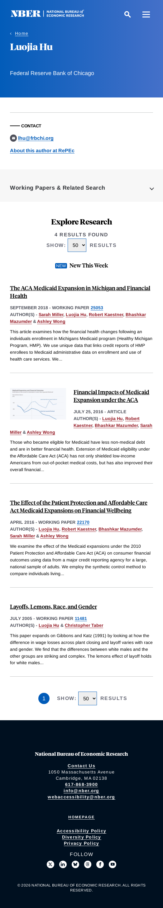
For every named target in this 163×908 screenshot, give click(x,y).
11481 (81, 618)
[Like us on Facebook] (100, 864)
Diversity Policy (81, 837)
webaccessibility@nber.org (81, 796)
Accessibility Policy (81, 830)
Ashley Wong (51, 321)
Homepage (81, 817)
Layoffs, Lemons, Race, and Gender (53, 606)
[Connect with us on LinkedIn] (63, 864)
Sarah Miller (51, 314)
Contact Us (81, 765)
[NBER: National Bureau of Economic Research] (52, 15)
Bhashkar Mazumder (116, 425)
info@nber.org (81, 790)
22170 (83, 522)
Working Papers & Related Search (57, 188)
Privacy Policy (81, 843)
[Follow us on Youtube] (112, 864)
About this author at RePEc (42, 150)
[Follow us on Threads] (88, 864)
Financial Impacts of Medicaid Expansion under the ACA (111, 396)
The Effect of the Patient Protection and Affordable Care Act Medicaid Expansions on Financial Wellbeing (78, 506)
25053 (97, 307)
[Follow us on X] (50, 864)
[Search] (127, 14)
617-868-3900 (81, 784)
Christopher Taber (84, 625)
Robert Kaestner (106, 314)
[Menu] (146, 14)
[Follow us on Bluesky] (75, 864)
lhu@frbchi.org (36, 138)
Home (21, 33)
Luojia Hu (76, 314)
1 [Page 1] (44, 698)
